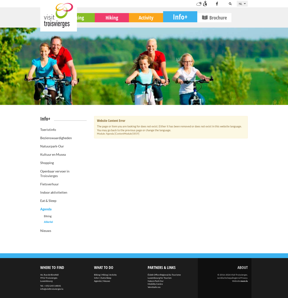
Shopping (47, 163)
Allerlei (48, 221)
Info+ (196, 21)
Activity (162, 22)
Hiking (128, 22)
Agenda (46, 209)
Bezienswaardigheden (56, 138)
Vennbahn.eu (154, 287)
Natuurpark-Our (52, 146)
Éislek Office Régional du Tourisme (164, 274)
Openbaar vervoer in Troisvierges (54, 173)
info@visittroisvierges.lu (51, 289)
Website (236, 281)
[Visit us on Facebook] (217, 4)
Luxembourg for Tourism (160, 277)
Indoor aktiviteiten (53, 192)
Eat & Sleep (48, 201)
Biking (94, 22)
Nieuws (45, 231)
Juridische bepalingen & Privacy (232, 277)
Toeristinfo (48, 130)
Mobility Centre (155, 284)
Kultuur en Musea (53, 154)
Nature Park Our (156, 281)
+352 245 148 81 (52, 285)
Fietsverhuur (49, 184)
